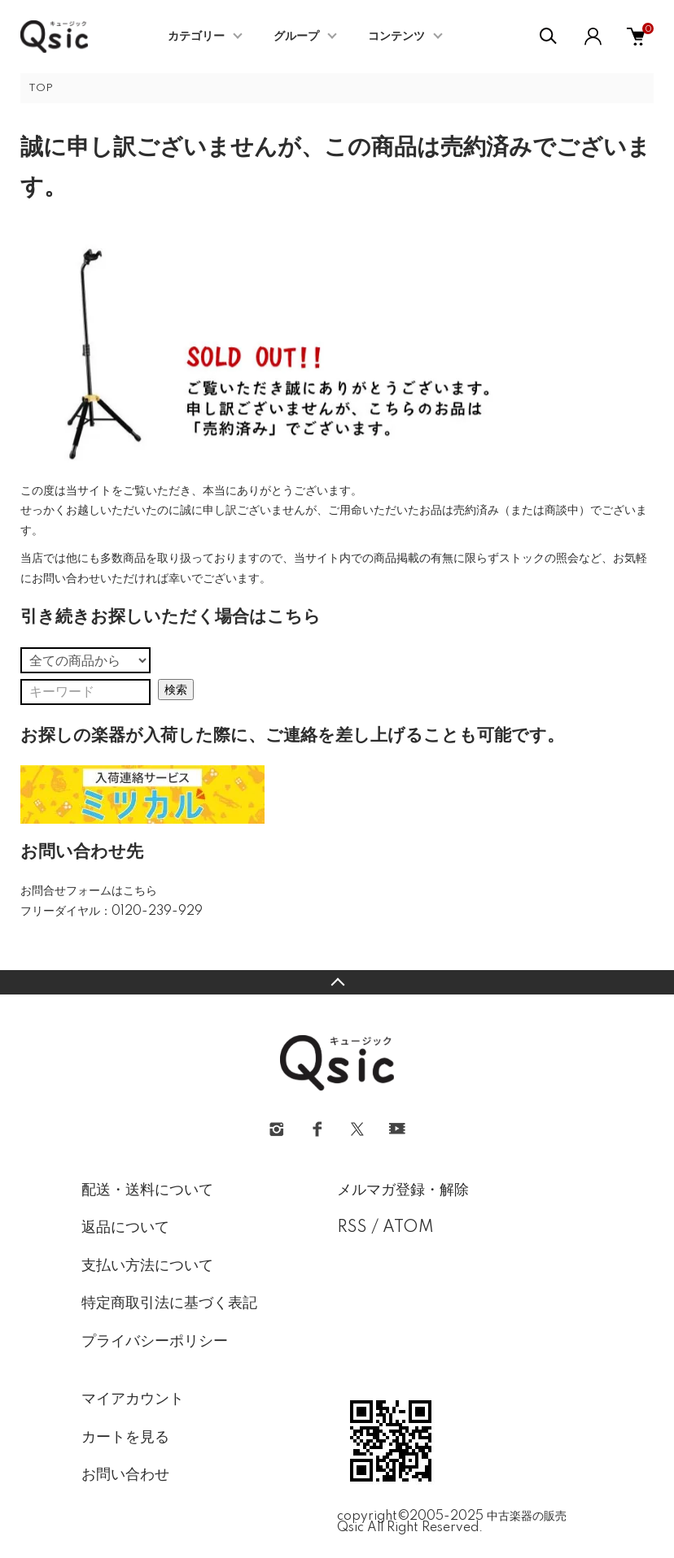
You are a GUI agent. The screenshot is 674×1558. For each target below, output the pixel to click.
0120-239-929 (157, 911)
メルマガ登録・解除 (403, 1190)
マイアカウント (132, 1399)
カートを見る (125, 1438)
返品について (125, 1228)
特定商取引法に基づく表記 (169, 1303)
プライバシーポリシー (154, 1342)
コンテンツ (396, 36)
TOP (40, 88)
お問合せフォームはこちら (88, 891)
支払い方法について (147, 1266)
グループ (296, 36)
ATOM (408, 1228)
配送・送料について (147, 1190)
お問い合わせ (125, 1475)
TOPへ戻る (337, 982)
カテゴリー (196, 36)
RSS (352, 1228)
